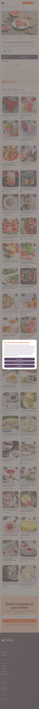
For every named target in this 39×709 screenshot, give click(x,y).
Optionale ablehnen (19, 362)
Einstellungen (19, 359)
